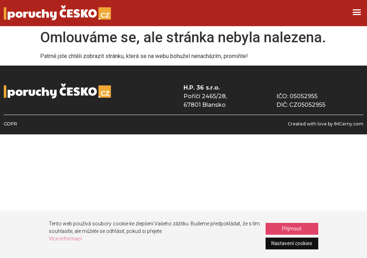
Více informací (65, 239)
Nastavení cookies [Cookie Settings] (291, 243)
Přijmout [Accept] (291, 228)
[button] (356, 12)
